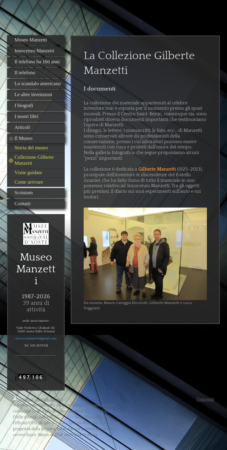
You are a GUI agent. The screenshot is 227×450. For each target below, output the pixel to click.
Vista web (205, 399)
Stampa (23, 399)
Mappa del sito (49, 399)
